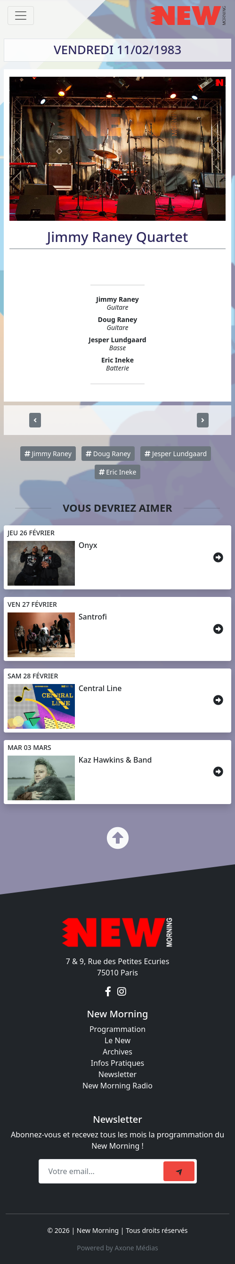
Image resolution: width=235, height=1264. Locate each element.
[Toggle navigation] (21, 15)
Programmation (117, 1029)
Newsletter (117, 1074)
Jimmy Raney (48, 453)
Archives (117, 1052)
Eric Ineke (118, 471)
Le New (117, 1040)
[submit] (178, 1171)
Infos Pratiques (118, 1063)
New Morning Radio (117, 1085)
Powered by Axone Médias (117, 1247)
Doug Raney (108, 453)
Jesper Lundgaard (176, 453)
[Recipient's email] (102, 1171)
